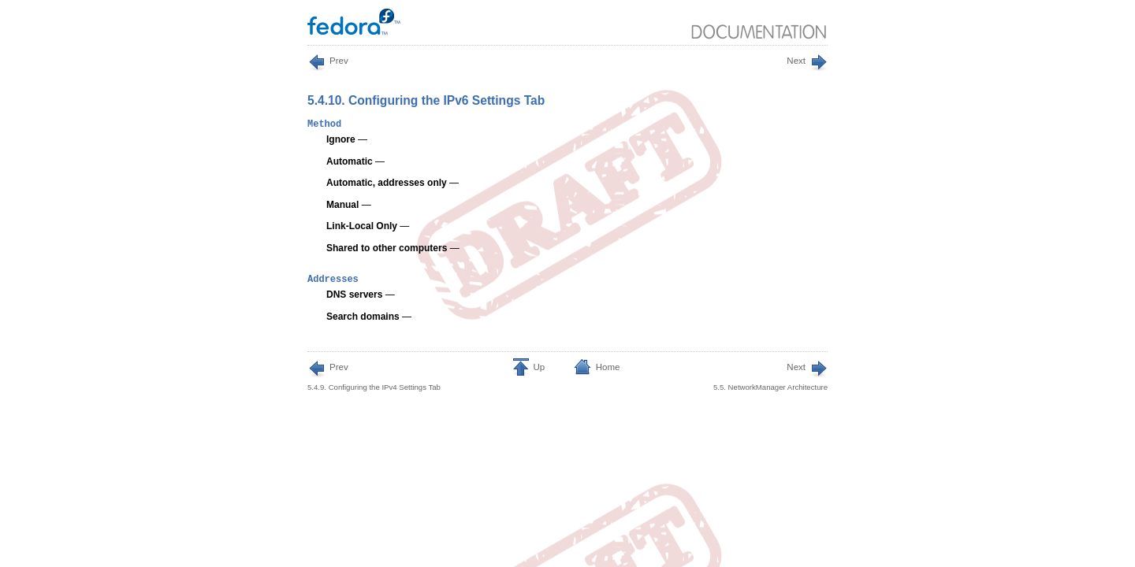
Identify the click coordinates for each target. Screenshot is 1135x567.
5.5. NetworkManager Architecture (770, 375)
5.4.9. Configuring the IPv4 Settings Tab (374, 375)
